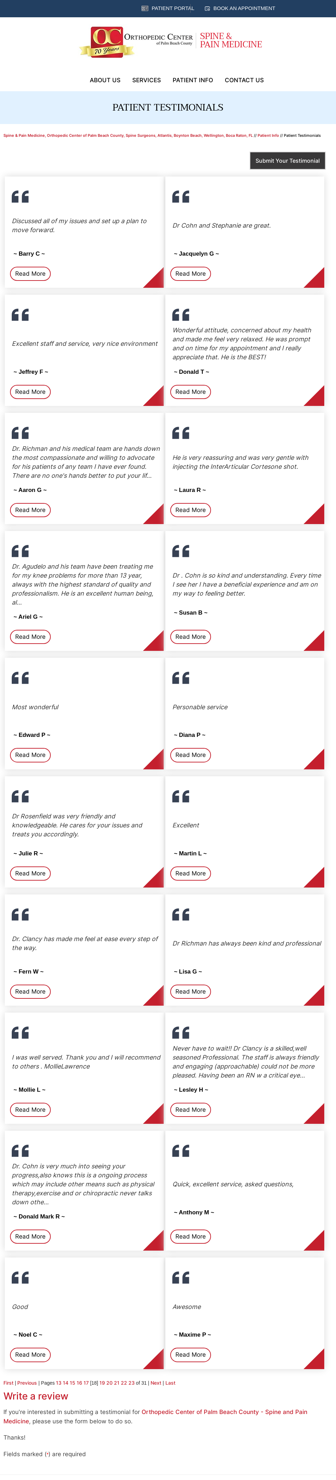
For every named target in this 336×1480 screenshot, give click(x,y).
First (8, 1383)
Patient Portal (173, 8)
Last (170, 1383)
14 (65, 1383)
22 (124, 1383)
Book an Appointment (244, 8)
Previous (27, 1383)
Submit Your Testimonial (288, 160)
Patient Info (193, 80)
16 (79, 1383)
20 (109, 1383)
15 (72, 1383)
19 (102, 1383)
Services (146, 80)
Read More (30, 273)
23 (131, 1383)
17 (86, 1383)
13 (58, 1383)
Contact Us (244, 80)
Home (75, 79)
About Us (105, 80)
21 (116, 1383)
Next (156, 1383)
